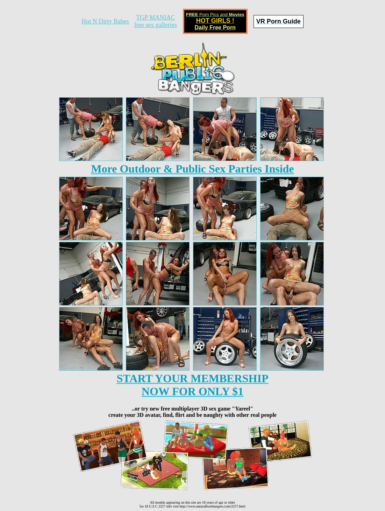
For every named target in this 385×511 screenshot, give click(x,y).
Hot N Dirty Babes (105, 21)
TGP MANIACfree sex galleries (155, 21)
